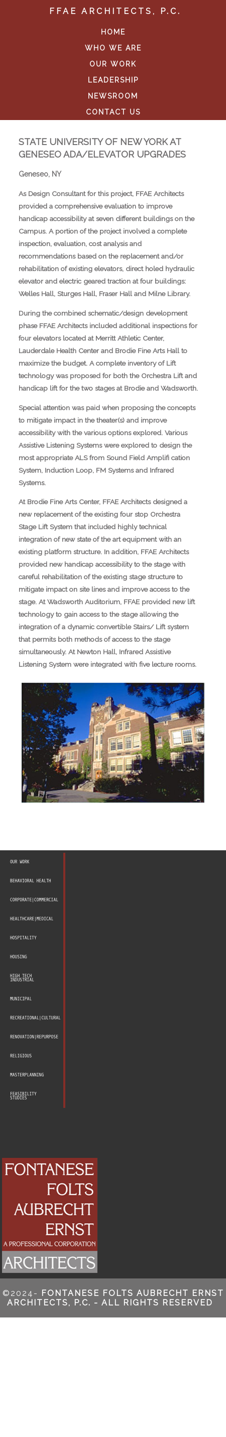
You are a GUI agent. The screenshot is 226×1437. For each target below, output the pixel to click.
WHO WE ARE (113, 48)
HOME (113, 32)
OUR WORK (113, 64)
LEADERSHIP (113, 80)
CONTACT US (113, 112)
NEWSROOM (113, 96)
